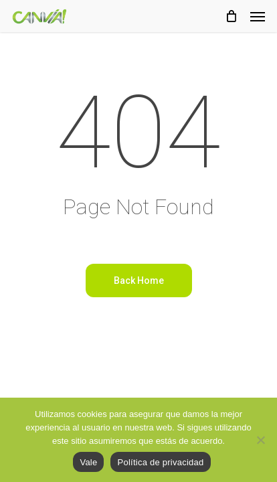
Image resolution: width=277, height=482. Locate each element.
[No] (260, 440)
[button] (257, 16)
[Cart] (231, 16)
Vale (88, 462)
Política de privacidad (160, 462)
